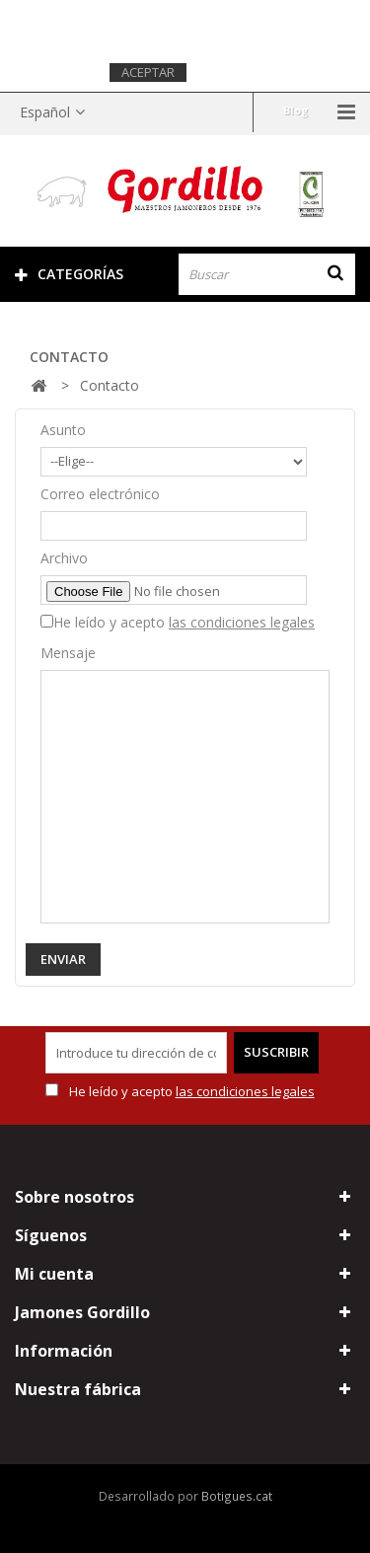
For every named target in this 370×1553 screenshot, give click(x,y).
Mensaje (68, 652)
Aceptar (148, 72)
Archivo (64, 558)
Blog (295, 110)
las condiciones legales (242, 622)
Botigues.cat (236, 1496)
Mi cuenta (54, 1274)
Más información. (254, 71)
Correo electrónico (100, 493)
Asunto (63, 429)
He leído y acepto (184, 622)
